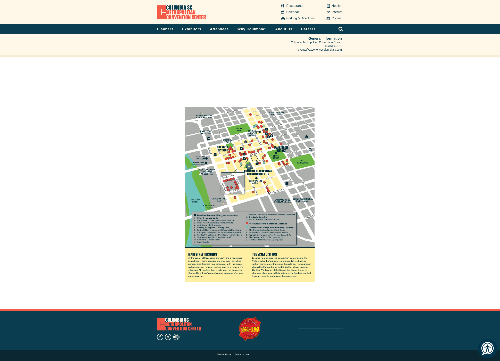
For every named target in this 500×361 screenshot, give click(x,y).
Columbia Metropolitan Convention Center (181, 12)
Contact (337, 18)
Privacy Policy (224, 354)
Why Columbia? (251, 29)
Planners (165, 29)
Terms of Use (242, 354)
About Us (283, 29)
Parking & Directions (300, 18)
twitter (168, 337)
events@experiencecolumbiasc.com (320, 49)
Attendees (219, 29)
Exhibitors (191, 29)
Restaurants (294, 5)
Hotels (336, 5)
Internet (337, 12)
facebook (160, 337)
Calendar (292, 12)
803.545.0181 (333, 45)
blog (176, 337)
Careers (308, 29)
